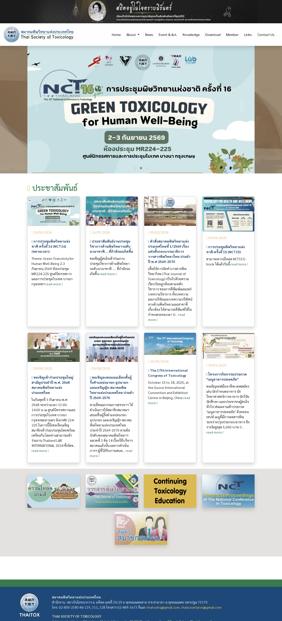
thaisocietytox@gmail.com (201, 607)
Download (213, 34)
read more (54, 284)
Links (248, 34)
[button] (135, 168)
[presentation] (37, 106)
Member (232, 34)
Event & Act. (168, 34)
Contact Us (265, 34)
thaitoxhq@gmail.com (163, 607)
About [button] (131, 34)
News (149, 34)
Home (116, 34)
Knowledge (191, 34)
